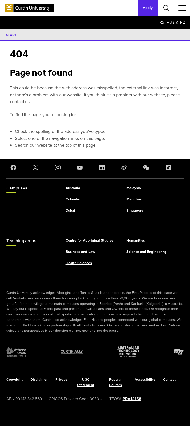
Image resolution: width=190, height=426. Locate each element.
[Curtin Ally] (72, 352)
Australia (73, 187)
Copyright (14, 379)
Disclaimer (39, 379)
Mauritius (134, 199)
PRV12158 (132, 399)
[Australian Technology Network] (128, 352)
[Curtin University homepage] (29, 8)
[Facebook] (14, 167)
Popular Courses (115, 382)
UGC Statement (85, 382)
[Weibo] (125, 167)
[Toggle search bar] (166, 8)
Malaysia (133, 187)
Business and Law (80, 252)
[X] (36, 167)
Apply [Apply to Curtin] (148, 7)
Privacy (61, 379)
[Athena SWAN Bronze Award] (16, 352)
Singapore (134, 210)
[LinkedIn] (103, 167)
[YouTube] (81, 167)
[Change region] (172, 22)
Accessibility (145, 379)
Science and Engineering (146, 252)
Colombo (73, 199)
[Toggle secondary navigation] (182, 8)
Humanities (135, 240)
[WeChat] (147, 167)
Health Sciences (79, 263)
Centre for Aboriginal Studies (89, 240)
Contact (169, 379)
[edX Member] (179, 352)
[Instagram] (59, 167)
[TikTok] (169, 167)
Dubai (70, 210)
